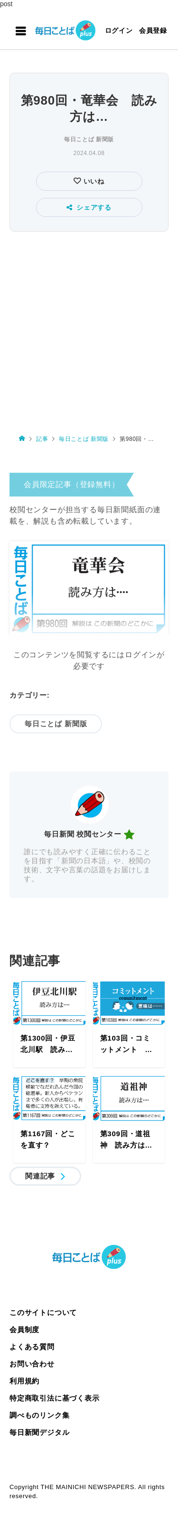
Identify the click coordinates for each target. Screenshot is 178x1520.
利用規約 (24, 1381)
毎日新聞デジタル (39, 1432)
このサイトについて (43, 1312)
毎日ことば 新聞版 (89, 139)
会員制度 (24, 1329)
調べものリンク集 (39, 1415)
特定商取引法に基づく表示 (54, 1398)
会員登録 (153, 30)
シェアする (89, 207)
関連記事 (40, 1176)
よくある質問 (32, 1347)
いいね (92, 181)
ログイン (119, 30)
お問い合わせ (32, 1364)
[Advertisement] (89, 328)
